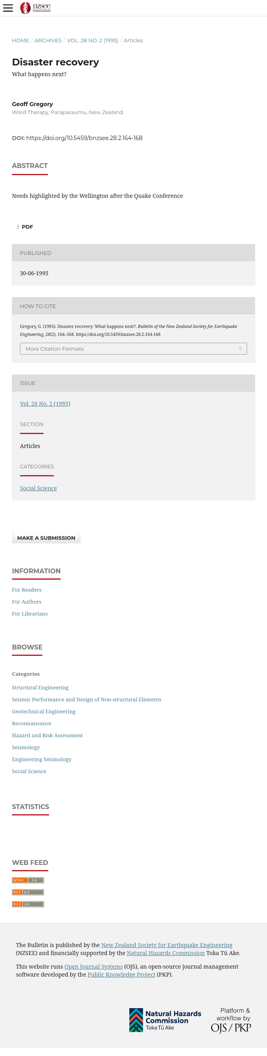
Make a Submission (46, 538)
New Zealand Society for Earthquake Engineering (166, 945)
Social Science (38, 488)
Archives (47, 40)
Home (20, 40)
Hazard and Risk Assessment (47, 735)
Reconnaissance (31, 723)
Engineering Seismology (41, 759)
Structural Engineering (40, 687)
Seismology (26, 747)
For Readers (27, 589)
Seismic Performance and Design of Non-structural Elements (86, 699)
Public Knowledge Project (121, 974)
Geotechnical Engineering (43, 711)
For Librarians (30, 613)
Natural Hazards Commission (166, 953)
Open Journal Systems (93, 966)
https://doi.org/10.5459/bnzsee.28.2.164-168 (84, 138)
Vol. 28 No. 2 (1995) (92, 40)
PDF (26, 226)
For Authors (27, 601)
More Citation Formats (55, 348)
